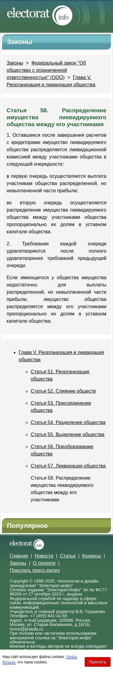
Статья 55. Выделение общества (67, 434)
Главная (19, 555)
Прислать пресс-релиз (35, 570)
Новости (44, 555)
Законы (15, 62)
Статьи (68, 555)
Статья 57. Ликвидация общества (68, 465)
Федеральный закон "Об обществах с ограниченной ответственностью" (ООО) (46, 70)
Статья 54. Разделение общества (68, 422)
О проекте (44, 563)
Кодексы (91, 555)
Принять (97, 662)
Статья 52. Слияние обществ (63, 391)
